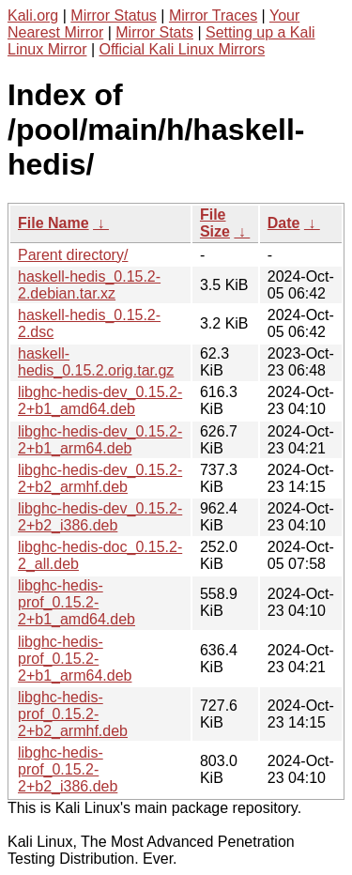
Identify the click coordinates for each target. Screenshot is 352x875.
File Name (53, 223)
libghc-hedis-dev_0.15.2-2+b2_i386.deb (100, 516)
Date (284, 223)
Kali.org (33, 15)
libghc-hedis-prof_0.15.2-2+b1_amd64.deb (76, 602)
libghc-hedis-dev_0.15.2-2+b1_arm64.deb (100, 439)
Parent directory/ (73, 255)
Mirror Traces (213, 15)
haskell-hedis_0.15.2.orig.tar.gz (96, 361)
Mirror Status (113, 15)
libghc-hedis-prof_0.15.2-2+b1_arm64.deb (74, 658)
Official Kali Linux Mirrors (182, 49)
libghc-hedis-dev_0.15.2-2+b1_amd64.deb (100, 400)
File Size (215, 223)
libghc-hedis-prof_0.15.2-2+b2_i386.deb (67, 769)
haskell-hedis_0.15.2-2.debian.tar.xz (89, 285)
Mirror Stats (154, 32)
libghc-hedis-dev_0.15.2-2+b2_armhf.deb (100, 478)
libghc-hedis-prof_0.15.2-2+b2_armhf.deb (73, 714)
